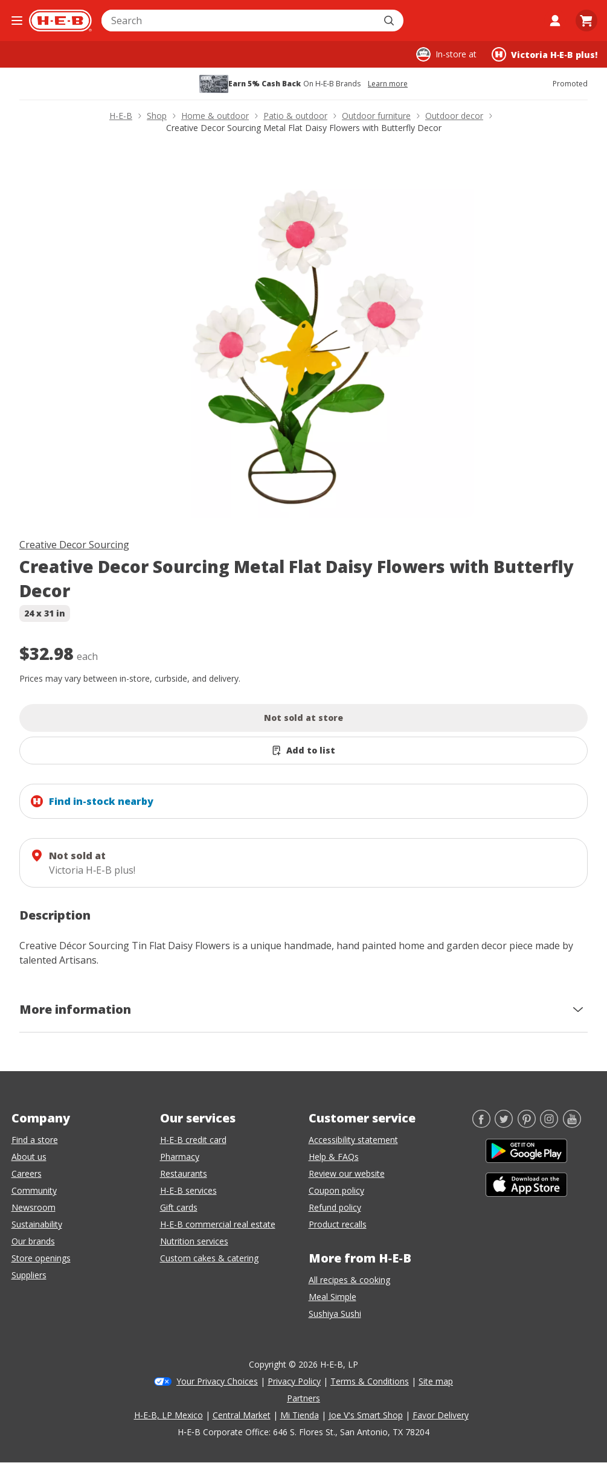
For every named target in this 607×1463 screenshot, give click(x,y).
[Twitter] (504, 1124)
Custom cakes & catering (209, 1258)
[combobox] (239, 20)
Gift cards (179, 1207)
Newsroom (33, 1207)
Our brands (33, 1241)
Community (34, 1190)
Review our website (347, 1173)
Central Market (242, 1415)
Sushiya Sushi (335, 1313)
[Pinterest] (527, 1124)
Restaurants (183, 1173)
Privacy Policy (294, 1381)
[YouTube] (572, 1124)
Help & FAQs (334, 1156)
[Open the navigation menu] (17, 20)
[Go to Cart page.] (586, 20)
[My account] (555, 20)
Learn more (388, 84)
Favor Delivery (441, 1415)
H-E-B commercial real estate (217, 1224)
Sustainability (36, 1224)
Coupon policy (336, 1190)
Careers (26, 1173)
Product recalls (338, 1224)
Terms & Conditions (369, 1381)
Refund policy (335, 1207)
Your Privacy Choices (217, 1381)
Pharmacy (179, 1156)
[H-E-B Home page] (60, 20)
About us (29, 1156)
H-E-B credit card (193, 1139)
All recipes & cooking (349, 1279)
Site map (436, 1381)
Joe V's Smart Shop (366, 1415)
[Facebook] (481, 1124)
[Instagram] (549, 1124)
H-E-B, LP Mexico (168, 1415)
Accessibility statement (353, 1139)
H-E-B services (188, 1190)
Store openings (41, 1258)
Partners (303, 1398)
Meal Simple (332, 1296)
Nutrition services (194, 1241)
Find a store (34, 1139)
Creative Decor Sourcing (74, 544)
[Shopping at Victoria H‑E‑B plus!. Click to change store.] (544, 54)
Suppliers (29, 1275)
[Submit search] (390, 20)
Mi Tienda (299, 1415)
